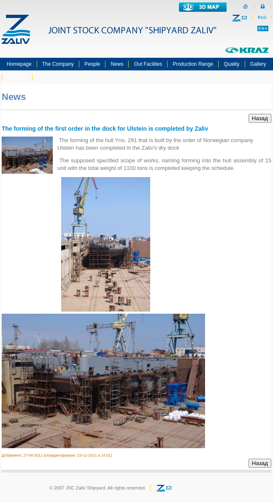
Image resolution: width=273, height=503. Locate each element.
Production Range (193, 64)
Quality (231, 64)
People (92, 64)
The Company (58, 64)
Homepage (19, 64)
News (117, 64)
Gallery (258, 64)
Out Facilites (148, 64)
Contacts (17, 77)
